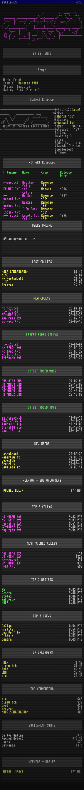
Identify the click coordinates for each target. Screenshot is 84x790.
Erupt (76, 109)
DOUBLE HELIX (13, 490)
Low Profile (11, 632)
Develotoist (11, 467)
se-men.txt (10, 560)
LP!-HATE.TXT (12, 563)
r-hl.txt (8, 566)
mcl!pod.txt (11, 351)
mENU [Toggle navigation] (79, 2)
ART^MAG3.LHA (12, 384)
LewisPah (8, 460)
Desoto (7, 593)
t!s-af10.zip (12, 427)
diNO (5, 275)
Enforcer (8, 599)
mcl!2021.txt (12, 348)
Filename (10, 172)
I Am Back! (30, 209)
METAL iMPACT (13, 771)
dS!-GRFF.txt (12, 520)
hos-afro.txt (12, 523)
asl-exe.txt (11, 321)
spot (5, 705)
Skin (5, 589)
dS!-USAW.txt (12, 517)
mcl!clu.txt (11, 354)
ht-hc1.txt (10, 311)
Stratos (7, 285)
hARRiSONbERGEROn (15, 272)
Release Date (66, 174)
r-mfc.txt (10, 215)
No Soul (28, 195)
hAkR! (6, 662)
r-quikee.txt (11, 204)
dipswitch (9, 666)
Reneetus (8, 464)
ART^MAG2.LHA (12, 394)
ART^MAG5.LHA (12, 391)
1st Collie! (28, 190)
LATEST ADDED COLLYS (42, 334)
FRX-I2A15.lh (12, 421)
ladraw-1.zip (12, 424)
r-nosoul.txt (65, 123)
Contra (7, 639)
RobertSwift (11, 457)
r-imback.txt (11, 210)
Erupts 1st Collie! (30, 217)
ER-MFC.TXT (11, 189)
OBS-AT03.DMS (12, 381)
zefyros (7, 709)
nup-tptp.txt (12, 530)
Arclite (7, 629)
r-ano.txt (10, 182)
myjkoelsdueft (12, 278)
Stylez (7, 596)
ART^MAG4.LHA (12, 387)
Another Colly (28, 184)
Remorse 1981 (28, 83)
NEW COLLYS (42, 298)
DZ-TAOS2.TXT (12, 526)
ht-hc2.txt (10, 308)
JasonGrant (10, 454)
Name (25, 172)
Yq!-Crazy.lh (12, 417)
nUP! (5, 603)
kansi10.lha (11, 430)
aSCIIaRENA (10, 2)
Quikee (27, 202)
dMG (4, 672)
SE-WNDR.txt (11, 315)
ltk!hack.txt (12, 358)
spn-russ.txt (12, 318)
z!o (4, 675)
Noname (46, 189)
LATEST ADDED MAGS (42, 371)
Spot (5, 669)
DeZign (7, 626)
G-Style (7, 636)
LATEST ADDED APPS (42, 407)
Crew (44, 172)
